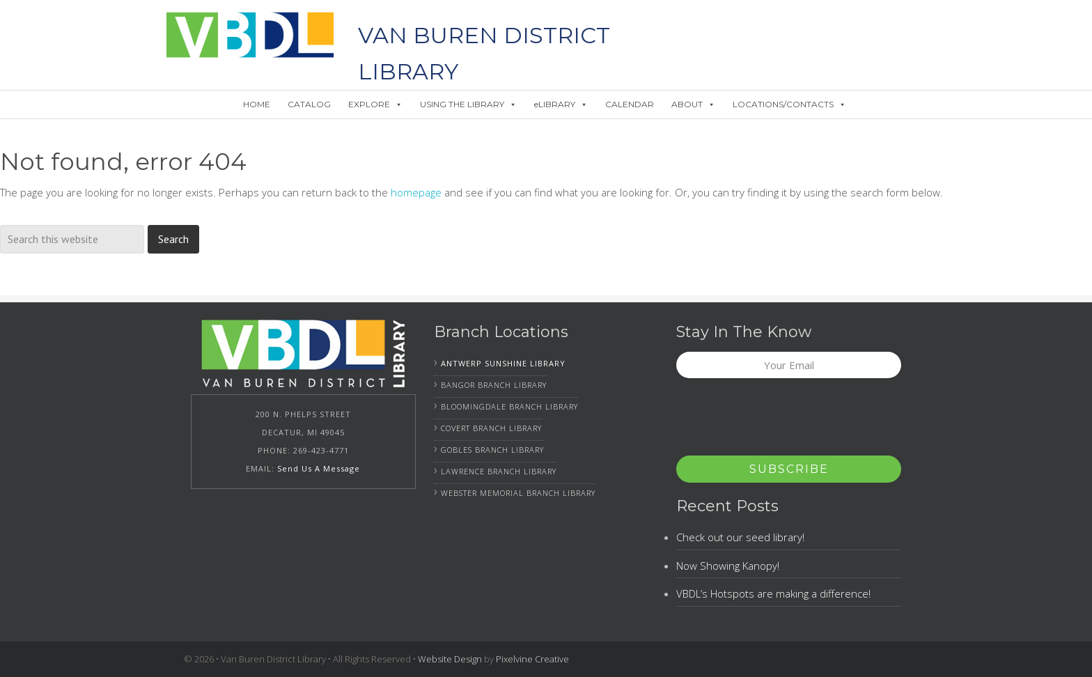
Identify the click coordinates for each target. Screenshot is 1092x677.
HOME (256, 104)
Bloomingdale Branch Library (509, 406)
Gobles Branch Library (492, 449)
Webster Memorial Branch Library (518, 493)
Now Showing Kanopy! (727, 566)
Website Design (450, 659)
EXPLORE (375, 104)
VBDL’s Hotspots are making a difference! (773, 593)
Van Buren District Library (250, 35)
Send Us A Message (318, 468)
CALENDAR (629, 104)
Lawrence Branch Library (498, 471)
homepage (416, 192)
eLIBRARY (561, 104)
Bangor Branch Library (494, 385)
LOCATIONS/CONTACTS (789, 104)
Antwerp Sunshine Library (503, 363)
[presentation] (782, 421)
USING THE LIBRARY (468, 104)
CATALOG (309, 104)
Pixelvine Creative (532, 659)
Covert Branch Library (491, 428)
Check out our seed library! (740, 537)
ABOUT (693, 104)
